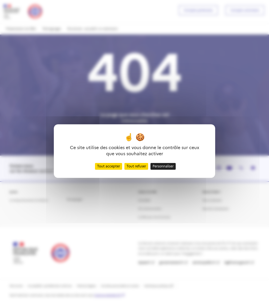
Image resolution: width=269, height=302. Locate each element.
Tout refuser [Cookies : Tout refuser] (136, 166)
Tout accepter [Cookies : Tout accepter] (108, 166)
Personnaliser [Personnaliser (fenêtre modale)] (163, 166)
